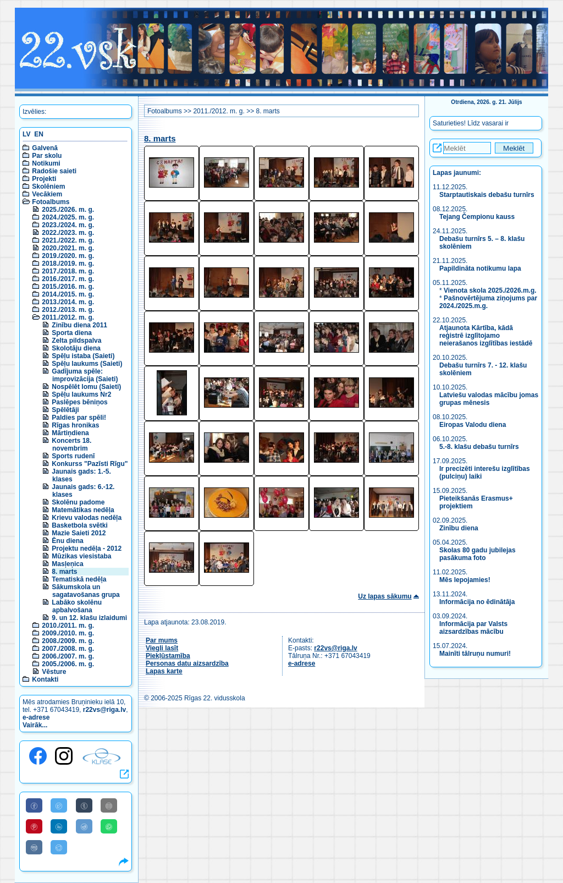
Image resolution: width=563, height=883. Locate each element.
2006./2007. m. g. (68, 656)
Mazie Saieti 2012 (79, 533)
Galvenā (45, 148)
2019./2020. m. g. (68, 256)
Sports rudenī (73, 456)
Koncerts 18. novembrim (71, 444)
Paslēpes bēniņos (79, 402)
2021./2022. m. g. (68, 240)
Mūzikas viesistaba (81, 556)
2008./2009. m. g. (68, 641)
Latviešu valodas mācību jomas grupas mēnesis (488, 399)
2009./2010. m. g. (68, 633)
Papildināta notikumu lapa (480, 268)
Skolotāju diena (76, 348)
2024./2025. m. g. (68, 217)
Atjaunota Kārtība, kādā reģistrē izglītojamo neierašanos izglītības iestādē (485, 335)
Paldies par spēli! (79, 417)
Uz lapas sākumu (384, 596)
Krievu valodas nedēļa (87, 518)
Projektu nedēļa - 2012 (87, 548)
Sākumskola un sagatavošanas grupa (85, 591)
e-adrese (36, 717)
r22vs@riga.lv (104, 710)
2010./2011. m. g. (68, 625)
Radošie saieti (54, 171)
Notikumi (46, 163)
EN (38, 134)
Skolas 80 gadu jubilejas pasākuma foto (477, 554)
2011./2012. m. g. (68, 317)
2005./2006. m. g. (68, 664)
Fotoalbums (50, 202)
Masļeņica (67, 564)
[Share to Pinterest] (34, 826)
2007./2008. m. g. (68, 648)
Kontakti (45, 679)
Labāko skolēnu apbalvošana (77, 606)
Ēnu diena (67, 541)
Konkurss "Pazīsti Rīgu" (90, 464)
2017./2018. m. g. (68, 271)
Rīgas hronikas (75, 425)
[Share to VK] (34, 847)
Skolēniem (48, 186)
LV (26, 134)
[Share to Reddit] (84, 826)
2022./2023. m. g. (68, 233)
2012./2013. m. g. (68, 310)
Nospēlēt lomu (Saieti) (86, 387)
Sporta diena (72, 333)
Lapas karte (164, 671)
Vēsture (54, 672)
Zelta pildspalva (76, 340)
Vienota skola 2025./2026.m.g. (490, 290)
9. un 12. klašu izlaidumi (89, 618)
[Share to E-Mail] (109, 805)
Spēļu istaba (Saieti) (83, 356)
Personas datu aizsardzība (187, 663)
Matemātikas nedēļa (83, 510)
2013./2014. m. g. (68, 302)
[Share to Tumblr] (84, 805)
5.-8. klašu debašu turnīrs (479, 447)
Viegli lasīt (162, 648)
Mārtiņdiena (70, 433)
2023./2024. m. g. (68, 225)
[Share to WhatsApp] (109, 826)
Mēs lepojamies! (464, 580)
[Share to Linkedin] (59, 826)
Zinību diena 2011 (79, 325)
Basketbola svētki (79, 525)
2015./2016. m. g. (68, 286)
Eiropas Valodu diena (472, 425)
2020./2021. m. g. (68, 248)
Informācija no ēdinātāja (477, 602)
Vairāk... (35, 725)
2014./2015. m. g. (68, 294)
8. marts (64, 571)
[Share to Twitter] (59, 805)
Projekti (44, 179)
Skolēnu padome (78, 502)
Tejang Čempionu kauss (477, 217)
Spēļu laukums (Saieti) (87, 364)
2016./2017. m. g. (68, 279)
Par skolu (47, 156)
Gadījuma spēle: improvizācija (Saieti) (85, 375)
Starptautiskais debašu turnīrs (487, 195)
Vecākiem (47, 194)
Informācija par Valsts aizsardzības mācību (473, 627)
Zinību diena (458, 528)
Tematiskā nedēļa (79, 579)
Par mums (162, 640)
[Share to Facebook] (34, 805)
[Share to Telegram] (59, 847)
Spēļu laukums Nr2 (81, 394)
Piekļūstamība (168, 656)
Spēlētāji (65, 410)
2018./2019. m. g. (68, 263)
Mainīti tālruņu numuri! (475, 653)
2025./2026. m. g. (68, 209)
